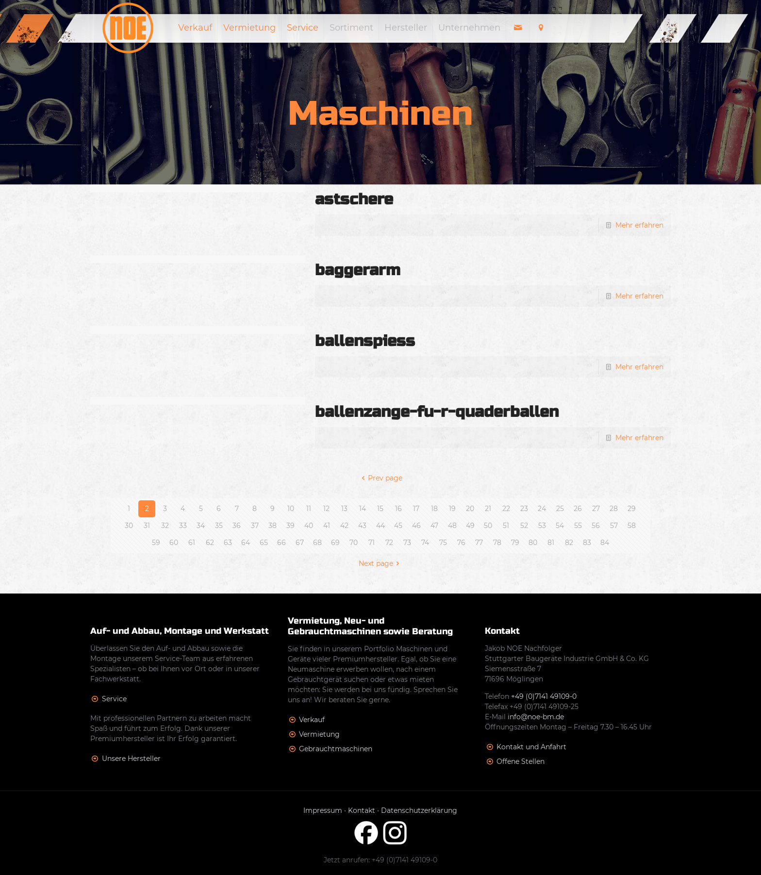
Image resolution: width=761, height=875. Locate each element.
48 (452, 525)
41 (326, 525)
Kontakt (361, 810)
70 (353, 542)
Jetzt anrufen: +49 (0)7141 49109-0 (380, 860)
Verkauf (312, 719)
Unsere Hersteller (131, 758)
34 (201, 525)
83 (587, 542)
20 (470, 508)
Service (114, 698)
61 (191, 542)
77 (479, 542)
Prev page (381, 478)
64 (245, 542)
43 (362, 525)
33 (183, 525)
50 (488, 525)
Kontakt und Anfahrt (531, 747)
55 (578, 525)
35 (219, 525)
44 (380, 525)
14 (362, 508)
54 (560, 525)
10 (290, 508)
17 (416, 508)
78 (497, 542)
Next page (381, 563)
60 (173, 542)
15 (380, 508)
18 (434, 508)
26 (578, 508)
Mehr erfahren (639, 225)
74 (425, 542)
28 (614, 508)
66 (281, 542)
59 (156, 542)
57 (614, 525)
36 (236, 525)
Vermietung (319, 734)
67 (300, 542)
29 (632, 508)
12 (326, 508)
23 (524, 508)
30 (129, 525)
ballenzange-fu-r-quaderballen (437, 411)
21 (488, 508)
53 (542, 525)
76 (461, 542)
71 (371, 542)
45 (398, 525)
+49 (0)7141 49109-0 (544, 696)
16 (398, 508)
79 (515, 542)
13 (344, 508)
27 (596, 508)
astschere (354, 199)
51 (506, 525)
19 (452, 508)
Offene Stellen (520, 761)
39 (290, 525)
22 (506, 508)
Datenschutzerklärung (419, 810)
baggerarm (357, 270)
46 (416, 525)
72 (389, 542)
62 (210, 542)
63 (228, 542)
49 (470, 525)
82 (569, 542)
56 (596, 525)
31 (147, 525)
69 (335, 542)
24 (542, 508)
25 (560, 508)
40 (308, 525)
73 (407, 542)
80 (533, 542)
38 (272, 525)
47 (434, 525)
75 (443, 542)
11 (308, 508)
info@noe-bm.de (536, 716)
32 (165, 525)
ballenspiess (365, 340)
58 (632, 525)
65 (264, 542)
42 (344, 525)
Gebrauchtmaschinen (335, 748)
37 (255, 525)
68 (317, 542)
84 (604, 542)
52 (524, 525)
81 (550, 542)
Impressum (322, 810)
